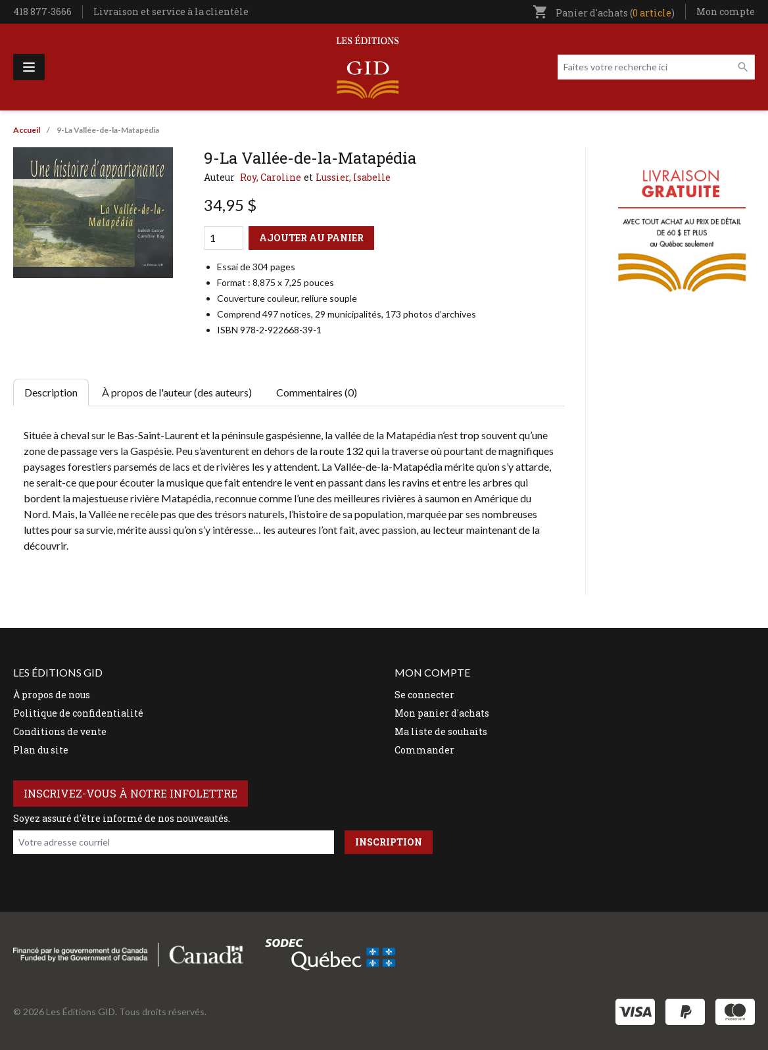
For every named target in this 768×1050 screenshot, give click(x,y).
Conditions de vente (60, 731)
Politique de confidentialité (78, 713)
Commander (424, 750)
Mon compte (725, 11)
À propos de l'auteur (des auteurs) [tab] (177, 392)
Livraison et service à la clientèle (171, 11)
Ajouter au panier (311, 237)
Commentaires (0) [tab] (316, 392)
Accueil (26, 130)
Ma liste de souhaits (441, 731)
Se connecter (424, 694)
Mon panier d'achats (442, 713)
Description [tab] (51, 392)
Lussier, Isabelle (353, 177)
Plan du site (40, 750)
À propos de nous (51, 694)
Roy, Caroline (270, 177)
